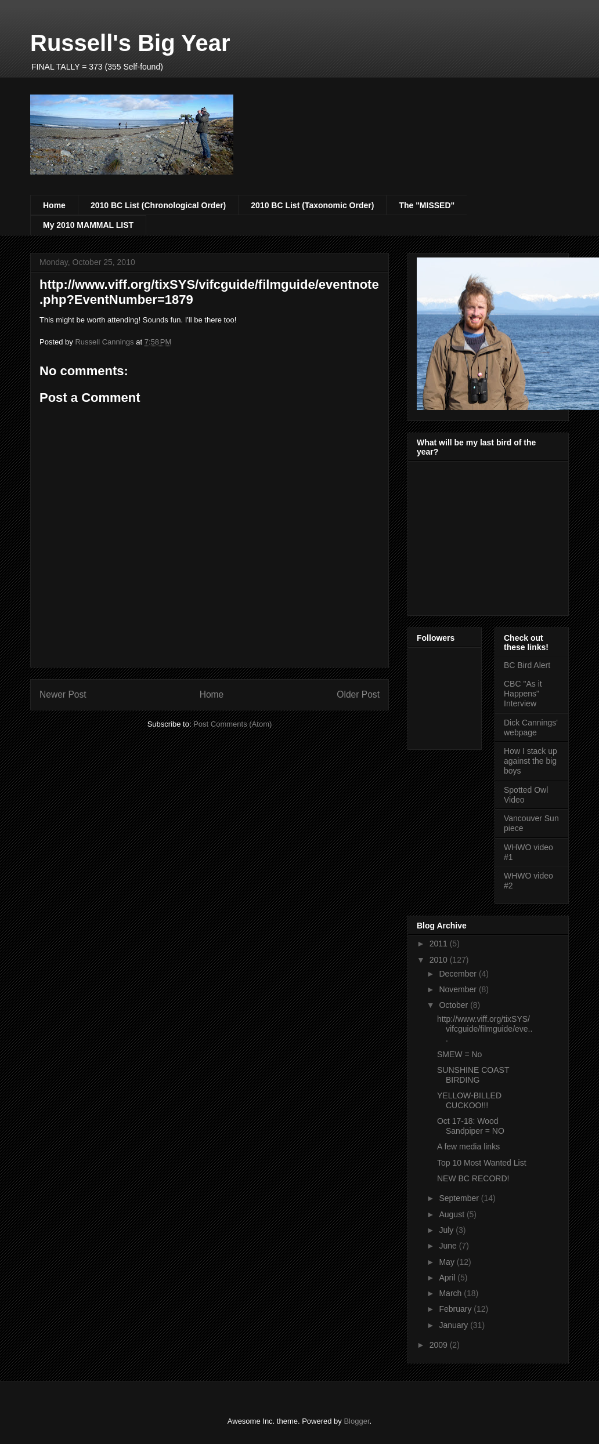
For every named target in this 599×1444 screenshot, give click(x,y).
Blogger (356, 1421)
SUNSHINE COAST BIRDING (473, 1074)
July (447, 1230)
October (454, 1005)
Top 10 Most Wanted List (481, 1162)
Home (54, 205)
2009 (440, 1344)
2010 (440, 959)
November (458, 989)
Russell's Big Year (130, 43)
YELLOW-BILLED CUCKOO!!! (469, 1100)
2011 (440, 943)
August (452, 1214)
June (449, 1245)
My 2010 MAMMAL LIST (88, 225)
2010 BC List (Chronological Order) (158, 205)
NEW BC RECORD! (473, 1178)
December (458, 973)
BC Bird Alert (527, 665)
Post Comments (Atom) (232, 724)
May (447, 1262)
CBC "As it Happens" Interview (523, 693)
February (456, 1309)
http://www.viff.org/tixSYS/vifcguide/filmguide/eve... (484, 1028)
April (448, 1277)
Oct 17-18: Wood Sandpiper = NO (470, 1125)
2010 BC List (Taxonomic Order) (312, 205)
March (451, 1293)
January (454, 1325)
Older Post (358, 694)
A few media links (468, 1146)
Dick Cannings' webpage (531, 727)
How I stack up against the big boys (530, 760)
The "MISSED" (426, 205)
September (460, 1198)
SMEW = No (459, 1054)
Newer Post (62, 694)
